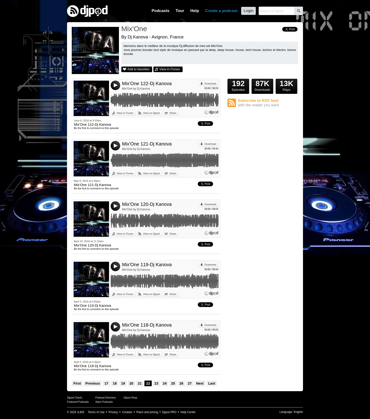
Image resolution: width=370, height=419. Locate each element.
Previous (92, 383)
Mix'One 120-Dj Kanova (147, 204)
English (298, 412)
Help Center (188, 412)
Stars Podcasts (104, 401)
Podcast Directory (105, 397)
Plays (286, 85)
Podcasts (160, 10)
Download (210, 83)
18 (115, 383)
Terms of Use (96, 412)
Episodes (238, 85)
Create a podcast (221, 10)
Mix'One (134, 29)
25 (173, 383)
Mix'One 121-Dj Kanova (147, 143)
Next (200, 383)
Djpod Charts (74, 397)
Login (248, 10)
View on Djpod (151, 113)
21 (140, 383)
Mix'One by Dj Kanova (136, 88)
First (77, 383)
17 (106, 383)
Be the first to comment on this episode (96, 128)
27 (190, 383)
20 (131, 383)
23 (156, 383)
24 (165, 383)
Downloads (262, 85)
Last (211, 383)
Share (172, 113)
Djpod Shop (130, 397)
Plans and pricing (147, 412)
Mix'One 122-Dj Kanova (147, 83)
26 (181, 383)
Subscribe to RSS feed (268, 103)
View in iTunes (170, 69)
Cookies (127, 412)
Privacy (113, 412)
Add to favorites (138, 69)
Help (194, 10)
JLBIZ (80, 412)
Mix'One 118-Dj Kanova (147, 325)
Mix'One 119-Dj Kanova (147, 264)
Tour (180, 10)
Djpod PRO (169, 412)
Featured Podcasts (78, 401)
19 (123, 383)
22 (148, 383)
